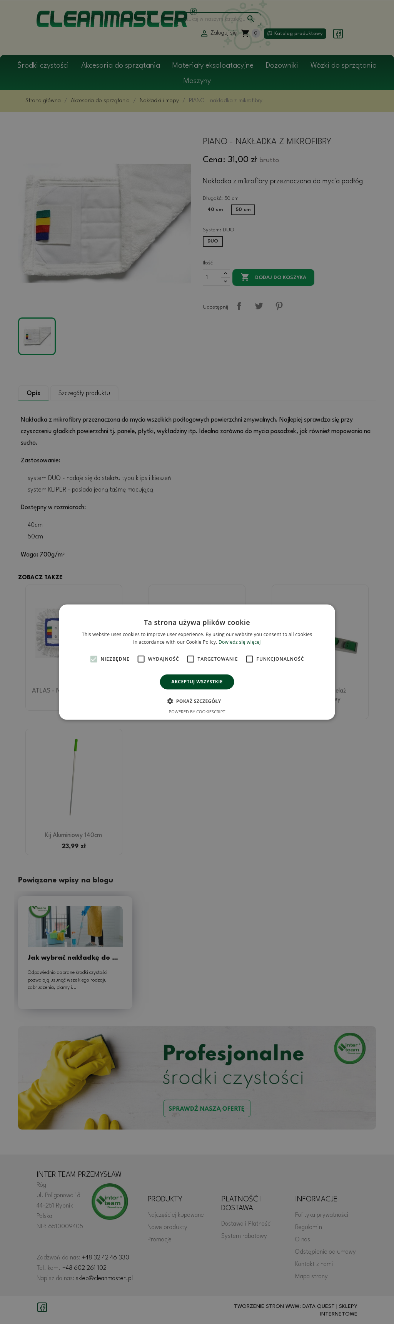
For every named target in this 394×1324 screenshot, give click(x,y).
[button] (197, 701)
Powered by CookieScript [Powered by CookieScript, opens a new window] (197, 711)
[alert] (197, 662)
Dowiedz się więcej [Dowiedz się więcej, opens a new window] (240, 642)
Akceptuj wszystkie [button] (196, 681)
